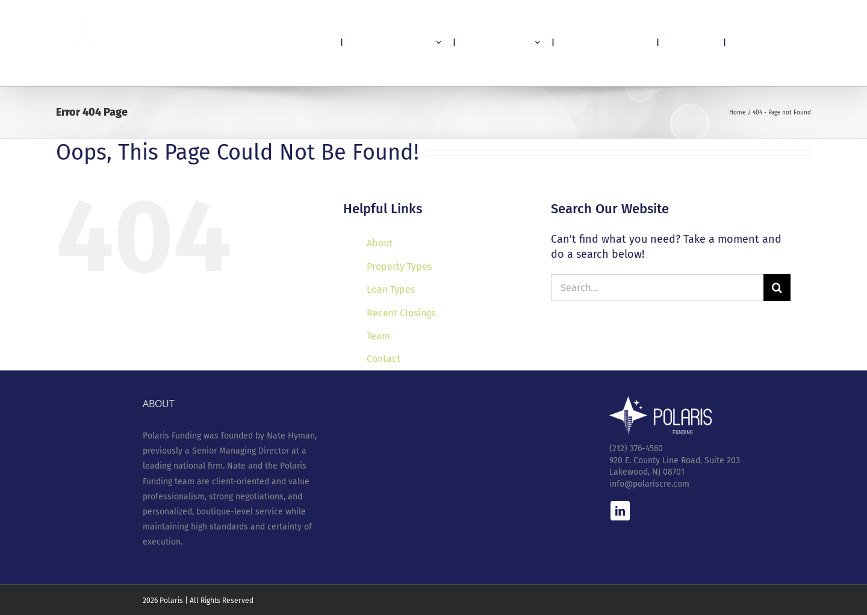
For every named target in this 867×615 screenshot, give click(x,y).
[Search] (777, 287)
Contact (383, 358)
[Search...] (657, 287)
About (380, 243)
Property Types (399, 266)
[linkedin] (620, 510)
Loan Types (391, 289)
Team (378, 336)
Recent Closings (401, 313)
